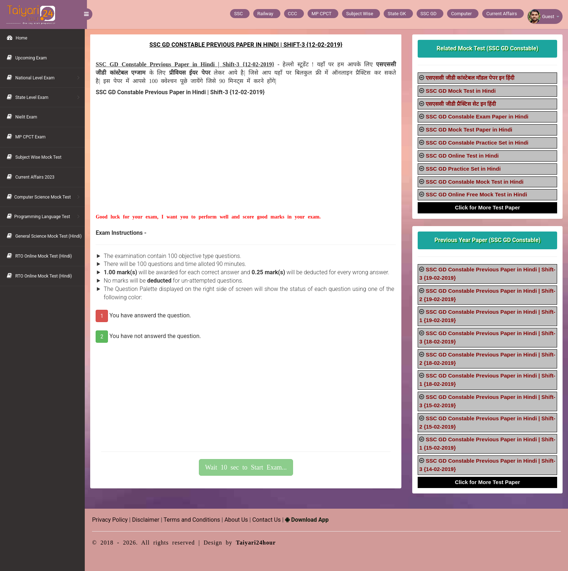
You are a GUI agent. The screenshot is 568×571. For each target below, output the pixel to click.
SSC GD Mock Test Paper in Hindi (469, 129)
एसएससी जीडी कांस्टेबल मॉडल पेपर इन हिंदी (470, 78)
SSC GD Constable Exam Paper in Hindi (477, 116)
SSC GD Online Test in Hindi (462, 156)
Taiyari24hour (258, 542)
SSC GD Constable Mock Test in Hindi (475, 182)
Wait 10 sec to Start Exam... (247, 467)
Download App (309, 519)
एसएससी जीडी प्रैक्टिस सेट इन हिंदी (461, 104)
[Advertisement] (247, 162)
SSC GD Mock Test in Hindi (461, 91)
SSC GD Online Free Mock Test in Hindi (477, 194)
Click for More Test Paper (488, 207)
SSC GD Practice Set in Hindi (463, 169)
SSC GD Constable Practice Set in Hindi (477, 142)
